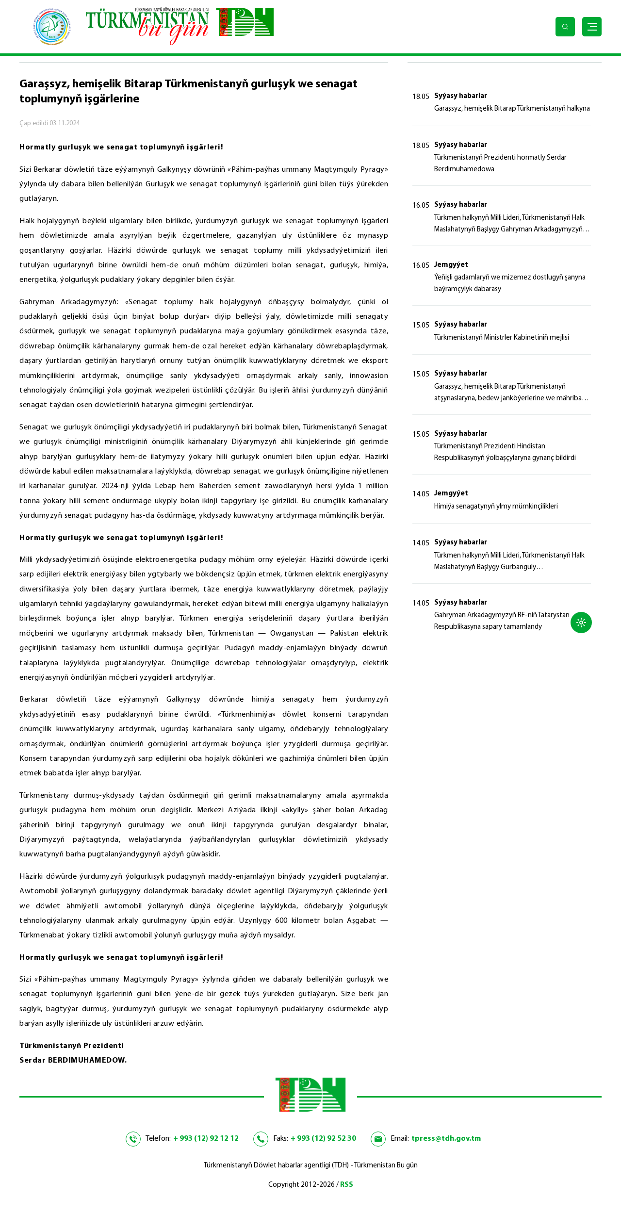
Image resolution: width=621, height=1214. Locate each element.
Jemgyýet (451, 265)
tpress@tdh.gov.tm (446, 1139)
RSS (346, 1185)
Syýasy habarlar (460, 96)
